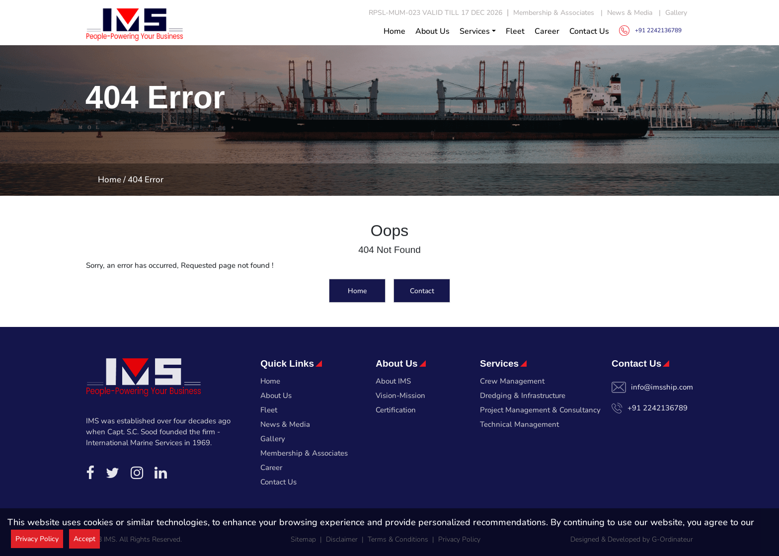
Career (547, 31)
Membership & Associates (553, 12)
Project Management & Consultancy (540, 410)
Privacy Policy (37, 539)
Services (475, 31)
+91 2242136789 (650, 30)
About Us (432, 31)
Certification (396, 410)
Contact (422, 292)
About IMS (393, 381)
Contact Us (589, 31)
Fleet (515, 31)
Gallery (676, 12)
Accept (84, 539)
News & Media (629, 12)
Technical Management (519, 424)
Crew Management (512, 381)
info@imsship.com (662, 387)
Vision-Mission (400, 395)
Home (394, 31)
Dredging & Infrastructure (522, 395)
